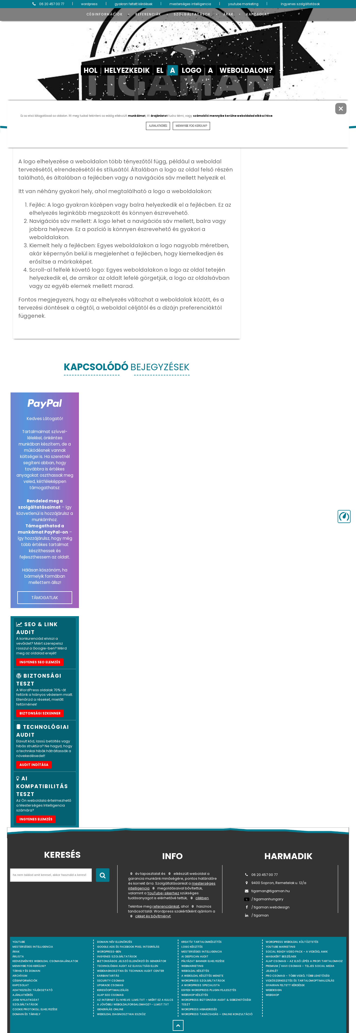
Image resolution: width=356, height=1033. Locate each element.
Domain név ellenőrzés (114, 942)
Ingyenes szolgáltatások (300, 4)
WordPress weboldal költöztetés (292, 942)
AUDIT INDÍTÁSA (33, 764)
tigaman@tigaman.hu (267, 891)
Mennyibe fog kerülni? (29, 966)
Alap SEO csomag (110, 995)
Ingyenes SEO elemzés (39, 662)
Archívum (19, 975)
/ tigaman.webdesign (267, 907)
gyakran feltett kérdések (133, 4)
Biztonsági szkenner (40, 713)
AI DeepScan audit (194, 956)
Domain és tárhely (26, 1014)
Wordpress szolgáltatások (203, 980)
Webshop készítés (194, 995)
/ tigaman (256, 915)
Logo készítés (192, 946)
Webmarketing (192, 966)
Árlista (18, 956)
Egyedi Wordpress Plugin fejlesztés (208, 990)
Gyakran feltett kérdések (285, 985)
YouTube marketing (280, 946)
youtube (18, 942)
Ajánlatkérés (22, 995)
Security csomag (110, 980)
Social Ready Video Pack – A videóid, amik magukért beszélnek (297, 954)
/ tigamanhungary (263, 899)
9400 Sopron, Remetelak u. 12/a (275, 883)
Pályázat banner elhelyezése (202, 961)
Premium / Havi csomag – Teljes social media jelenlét (300, 968)
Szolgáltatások (192, 14)
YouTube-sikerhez (163, 893)
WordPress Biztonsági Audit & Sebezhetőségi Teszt (216, 1002)
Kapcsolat (258, 14)
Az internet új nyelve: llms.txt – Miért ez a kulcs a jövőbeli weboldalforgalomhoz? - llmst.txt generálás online (135, 1004)
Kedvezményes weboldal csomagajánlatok (45, 961)
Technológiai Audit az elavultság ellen (127, 966)
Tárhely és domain (26, 971)
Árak (228, 14)
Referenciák (148, 14)
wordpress (89, 4)
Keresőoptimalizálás (113, 990)
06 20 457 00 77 (47, 4)
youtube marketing (243, 4)
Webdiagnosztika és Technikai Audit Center (130, 971)
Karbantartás (108, 975)
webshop (272, 995)
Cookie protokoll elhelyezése (34, 1009)
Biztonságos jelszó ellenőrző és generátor (131, 961)
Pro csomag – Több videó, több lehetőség (298, 975)
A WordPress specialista (200, 985)
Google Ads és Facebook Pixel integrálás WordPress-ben (128, 949)
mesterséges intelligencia (190, 4)
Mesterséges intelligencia (201, 951)
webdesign (274, 990)
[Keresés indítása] (102, 875)
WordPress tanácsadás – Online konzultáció (216, 1014)
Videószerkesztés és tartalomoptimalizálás (300, 980)
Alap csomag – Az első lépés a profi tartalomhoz (304, 961)
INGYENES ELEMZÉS (35, 819)
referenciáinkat (165, 907)
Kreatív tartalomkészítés (201, 942)
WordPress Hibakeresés (199, 1009)
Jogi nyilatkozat (25, 1000)
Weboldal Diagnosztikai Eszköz (121, 1014)
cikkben (202, 898)
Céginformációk (104, 14)
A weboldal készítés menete (202, 975)
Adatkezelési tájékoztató (32, 990)
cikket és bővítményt (153, 917)
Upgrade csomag (110, 985)
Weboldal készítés (195, 971)
